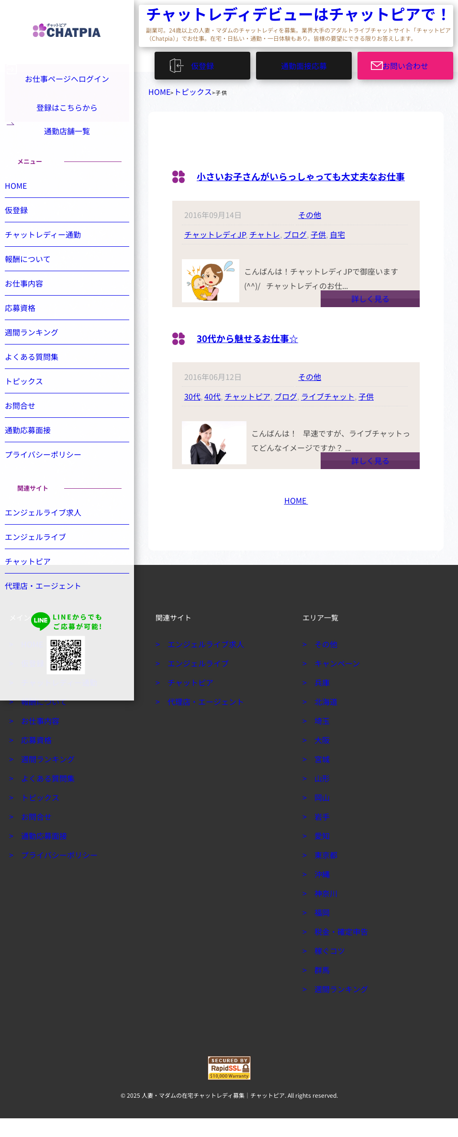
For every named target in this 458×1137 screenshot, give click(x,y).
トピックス (183, 90)
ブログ (295, 253)
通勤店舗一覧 (67, 143)
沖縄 (320, 892)
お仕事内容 (34, 305)
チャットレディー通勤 (50, 256)
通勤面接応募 (303, 63)
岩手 (320, 835)
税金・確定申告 (337, 950)
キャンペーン (334, 682)
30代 (192, 415)
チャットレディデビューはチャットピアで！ (203, 15)
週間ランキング (40, 353)
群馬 (320, 988)
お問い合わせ (411, 63)
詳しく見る (370, 316)
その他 (309, 233)
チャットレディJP (215, 253)
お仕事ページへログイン (65, 77)
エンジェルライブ (44, 558)
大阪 (320, 758)
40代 (212, 415)
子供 (318, 253)
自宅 (337, 253)
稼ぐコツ (327, 969)
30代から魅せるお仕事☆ (261, 355)
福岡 (320, 931)
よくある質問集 (40, 378)
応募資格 (30, 329)
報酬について (37, 280)
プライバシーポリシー (50, 476)
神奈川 (324, 912)
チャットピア (247, 415)
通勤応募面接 (37, 451)
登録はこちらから (67, 110)
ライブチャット (328, 415)
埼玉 (320, 739)
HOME (156, 90)
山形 (320, 797)
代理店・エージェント (50, 607)
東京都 (324, 873)
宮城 (320, 777)
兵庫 (320, 701)
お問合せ (30, 427)
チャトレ (264, 253)
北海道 (324, 720)
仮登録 (207, 63)
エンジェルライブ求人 (50, 534)
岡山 (320, 816)
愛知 (320, 854)
